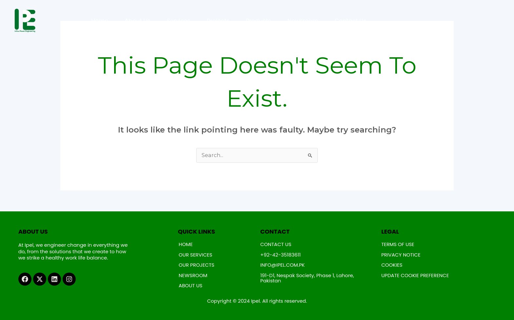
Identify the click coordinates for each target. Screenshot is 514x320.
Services (178, 21)
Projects (218, 21)
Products (258, 21)
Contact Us (350, 21)
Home (99, 21)
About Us (137, 21)
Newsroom (302, 21)
